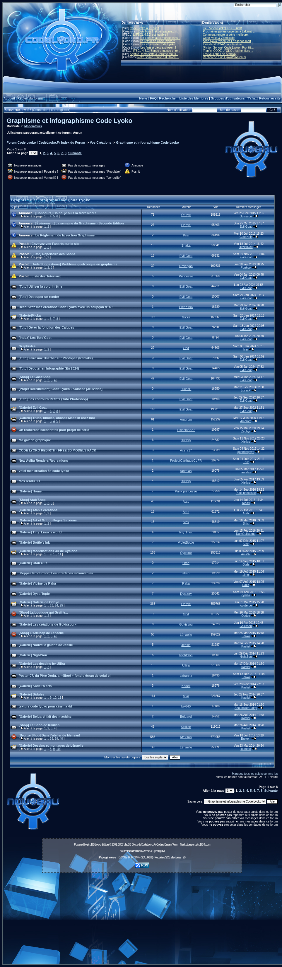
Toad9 (245, 503)
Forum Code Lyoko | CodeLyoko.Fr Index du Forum (46, 142)
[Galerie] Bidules (31, 694)
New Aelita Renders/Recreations (43, 460)
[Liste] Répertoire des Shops (54, 254)
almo (185, 573)
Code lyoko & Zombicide (219, 37)
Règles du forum (30, 98)
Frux (246, 462)
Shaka (185, 245)
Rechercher (168, 98)
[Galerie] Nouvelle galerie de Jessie (46, 645)
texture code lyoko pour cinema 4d (45, 706)
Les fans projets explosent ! (158, 47)
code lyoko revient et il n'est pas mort (227, 41)
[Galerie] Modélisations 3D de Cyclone (48, 551)
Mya (186, 696)
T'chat (252, 98)
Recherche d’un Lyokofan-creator (224, 57)
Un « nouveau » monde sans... (160, 37)
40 (61, 738)
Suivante (75, 153)
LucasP (186, 389)
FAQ (153, 98)
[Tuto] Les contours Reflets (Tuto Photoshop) (53, 399)
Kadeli (186, 686)
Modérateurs (33, 126)
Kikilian (186, 727)
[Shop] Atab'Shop (32, 499)
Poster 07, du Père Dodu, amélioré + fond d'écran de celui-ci (64, 675)
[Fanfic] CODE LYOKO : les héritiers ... (228, 50)
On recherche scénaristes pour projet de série (54, 430)
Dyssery (186, 593)
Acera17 (186, 450)
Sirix (186, 522)
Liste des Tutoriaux (46, 276)
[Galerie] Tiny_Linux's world (40, 532)
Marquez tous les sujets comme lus (255, 773)
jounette (245, 748)
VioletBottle (186, 542)
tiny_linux (186, 532)
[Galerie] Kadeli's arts (35, 686)
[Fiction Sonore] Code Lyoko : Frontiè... (228, 47)
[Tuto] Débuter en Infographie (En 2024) (49, 368)
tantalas (186, 471)
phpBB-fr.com (203, 844)
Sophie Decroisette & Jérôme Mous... (154, 54)
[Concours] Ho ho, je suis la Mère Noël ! (65, 213)
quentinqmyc (245, 452)
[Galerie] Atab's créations (38, 510)
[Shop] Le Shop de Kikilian (39, 725)
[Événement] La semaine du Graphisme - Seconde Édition (79, 223)
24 (56, 605)
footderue (246, 605)
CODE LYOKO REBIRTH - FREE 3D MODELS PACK (57, 450)
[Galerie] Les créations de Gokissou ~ (47, 624)
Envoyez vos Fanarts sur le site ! (57, 243)
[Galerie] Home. (30, 491)
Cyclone (186, 552)
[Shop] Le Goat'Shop (35, 377)
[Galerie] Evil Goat (33, 407)
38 (51, 738)
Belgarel (186, 716)
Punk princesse (186, 491)
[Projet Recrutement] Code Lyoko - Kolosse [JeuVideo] (60, 389)
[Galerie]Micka (30, 315)
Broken (245, 738)
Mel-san (186, 737)
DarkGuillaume (245, 533)
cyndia (246, 595)
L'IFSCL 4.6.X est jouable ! (150, 34)
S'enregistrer (60, 109)
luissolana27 (186, 430)
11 (59, 554)
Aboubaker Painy (246, 708)
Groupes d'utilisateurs (228, 98)
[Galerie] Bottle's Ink (34, 542)
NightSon (185, 655)
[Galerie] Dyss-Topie (34, 593)
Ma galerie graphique (35, 440)
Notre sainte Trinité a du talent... (158, 57)
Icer (245, 349)
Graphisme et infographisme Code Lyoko (69, 120)
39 (56, 738)
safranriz (186, 675)
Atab (186, 501)
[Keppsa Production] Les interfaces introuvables (56, 573)
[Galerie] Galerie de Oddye (39, 602)
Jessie (185, 645)
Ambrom (186, 419)
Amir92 (245, 554)
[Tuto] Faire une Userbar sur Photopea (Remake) (56, 358)
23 (51, 605)
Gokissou (246, 216)
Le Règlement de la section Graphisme (65, 235)
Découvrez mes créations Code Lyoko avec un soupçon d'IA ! (66, 307)
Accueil (9, 98)
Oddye (186, 215)
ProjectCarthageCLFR (186, 460)
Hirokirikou (245, 247)
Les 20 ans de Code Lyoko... (158, 44)
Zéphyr (245, 431)
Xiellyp (186, 440)
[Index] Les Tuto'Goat (35, 337)
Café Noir (246, 236)
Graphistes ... (29, 346)
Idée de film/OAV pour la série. (222, 44)
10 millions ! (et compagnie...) (156, 31)
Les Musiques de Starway (220, 54)
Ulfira (186, 665)
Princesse (186, 276)
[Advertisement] (142, 920)
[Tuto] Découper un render (39, 296)
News (143, 98)
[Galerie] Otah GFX (33, 563)
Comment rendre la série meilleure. (226, 34)
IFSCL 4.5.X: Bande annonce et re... (156, 50)
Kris (186, 235)
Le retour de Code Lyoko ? (157, 41)
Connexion (41, 109)
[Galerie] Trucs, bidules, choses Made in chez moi (57, 418)
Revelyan (186, 266)
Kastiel (245, 646)
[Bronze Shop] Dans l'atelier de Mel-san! (49, 735)
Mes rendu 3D (29, 481)
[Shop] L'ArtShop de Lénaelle (41, 633)
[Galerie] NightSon (33, 655)
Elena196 (186, 307)
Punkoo (246, 267)
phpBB (90, 844)
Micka (186, 317)
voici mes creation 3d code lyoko (44, 471)
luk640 (186, 706)
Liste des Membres (193, 98)
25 (61, 605)
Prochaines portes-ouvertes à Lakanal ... (229, 31)
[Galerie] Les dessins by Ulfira (42, 663)
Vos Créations (100, 142)
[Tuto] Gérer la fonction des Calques (46, 327)
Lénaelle (186, 634)
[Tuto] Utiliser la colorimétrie (40, 286)
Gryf (186, 348)
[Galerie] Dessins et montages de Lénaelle (51, 745)
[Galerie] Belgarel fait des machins (45, 716)
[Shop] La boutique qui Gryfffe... (43, 612)
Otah (185, 563)
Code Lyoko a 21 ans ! (144, 28)
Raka (186, 583)
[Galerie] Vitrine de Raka (37, 583)
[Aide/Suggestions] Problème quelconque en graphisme (74, 264)
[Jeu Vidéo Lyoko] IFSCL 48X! (222, 28)
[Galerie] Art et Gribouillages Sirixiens (48, 520)
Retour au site (270, 98)
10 (54, 554)
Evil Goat (246, 226)
